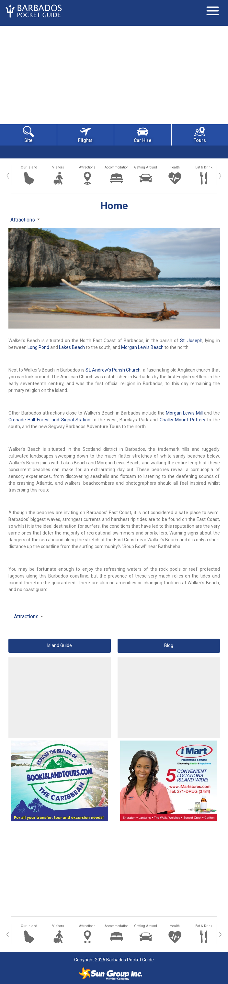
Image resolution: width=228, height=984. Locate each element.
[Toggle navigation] (212, 10)
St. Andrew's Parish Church (113, 370)
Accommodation (117, 167)
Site (28, 134)
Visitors (58, 167)
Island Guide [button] (59, 645)
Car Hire (142, 134)
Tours (200, 134)
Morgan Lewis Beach (142, 347)
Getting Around (145, 167)
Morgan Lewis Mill (184, 413)
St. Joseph (191, 340)
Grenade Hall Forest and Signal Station (49, 419)
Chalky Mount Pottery (182, 419)
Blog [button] (168, 645)
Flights (85, 134)
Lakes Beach (72, 347)
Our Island (29, 167)
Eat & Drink (203, 167)
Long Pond (38, 347)
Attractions (87, 167)
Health (175, 167)
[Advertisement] (114, 74)
